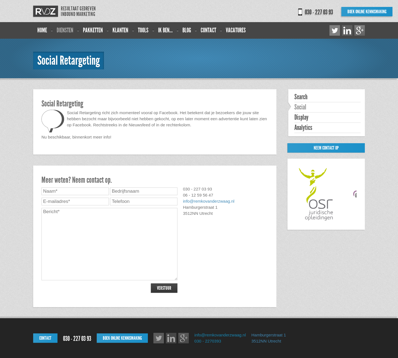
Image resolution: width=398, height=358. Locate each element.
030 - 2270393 (207, 341)
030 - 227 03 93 (319, 12)
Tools (143, 30)
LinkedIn (347, 30)
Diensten (65, 30)
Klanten (120, 30)
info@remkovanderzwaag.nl (208, 201)
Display (301, 117)
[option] (318, 194)
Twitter (334, 30)
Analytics (303, 128)
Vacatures (236, 30)
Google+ (359, 30)
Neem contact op (326, 148)
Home (42, 30)
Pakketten (93, 30)
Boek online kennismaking (366, 12)
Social (300, 107)
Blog (186, 30)
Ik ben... (165, 30)
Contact (208, 30)
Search (300, 97)
